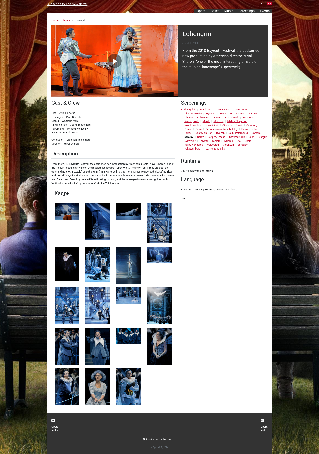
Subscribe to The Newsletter (67, 4)
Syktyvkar (189, 140)
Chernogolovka (193, 113)
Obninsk (227, 125)
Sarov (200, 137)
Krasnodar (249, 117)
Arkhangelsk (188, 109)
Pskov (187, 132)
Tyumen (228, 140)
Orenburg (251, 125)
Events (265, 11)
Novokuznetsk (192, 125)
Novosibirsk (211, 125)
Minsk (206, 121)
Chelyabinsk (222, 109)
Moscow (219, 121)
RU (262, 3)
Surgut (263, 137)
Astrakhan (205, 109)
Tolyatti (203, 140)
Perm (199, 129)
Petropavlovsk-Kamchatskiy (221, 129)
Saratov (188, 137)
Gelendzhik (225, 113)
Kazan (217, 117)
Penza (187, 129)
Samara (256, 132)
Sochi (252, 137)
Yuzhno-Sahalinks (214, 148)
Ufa (239, 140)
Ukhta (248, 140)
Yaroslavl (243, 144)
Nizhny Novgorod (237, 121)
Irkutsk (240, 113)
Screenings (246, 11)
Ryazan (220, 132)
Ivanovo (252, 113)
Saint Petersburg (238, 132)
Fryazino (210, 113)
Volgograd (213, 144)
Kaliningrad (203, 117)
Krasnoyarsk (191, 121)
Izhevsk (188, 117)
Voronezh (228, 144)
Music (228, 11)
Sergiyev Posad (216, 137)
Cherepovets (240, 109)
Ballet (215, 11)
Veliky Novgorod (193, 144)
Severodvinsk (237, 137)
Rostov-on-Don (203, 132)
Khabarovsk (232, 117)
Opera (201, 11)
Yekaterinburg (192, 148)
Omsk (239, 125)
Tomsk (216, 140)
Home (54, 20)
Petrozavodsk (249, 129)
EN (269, 3)
